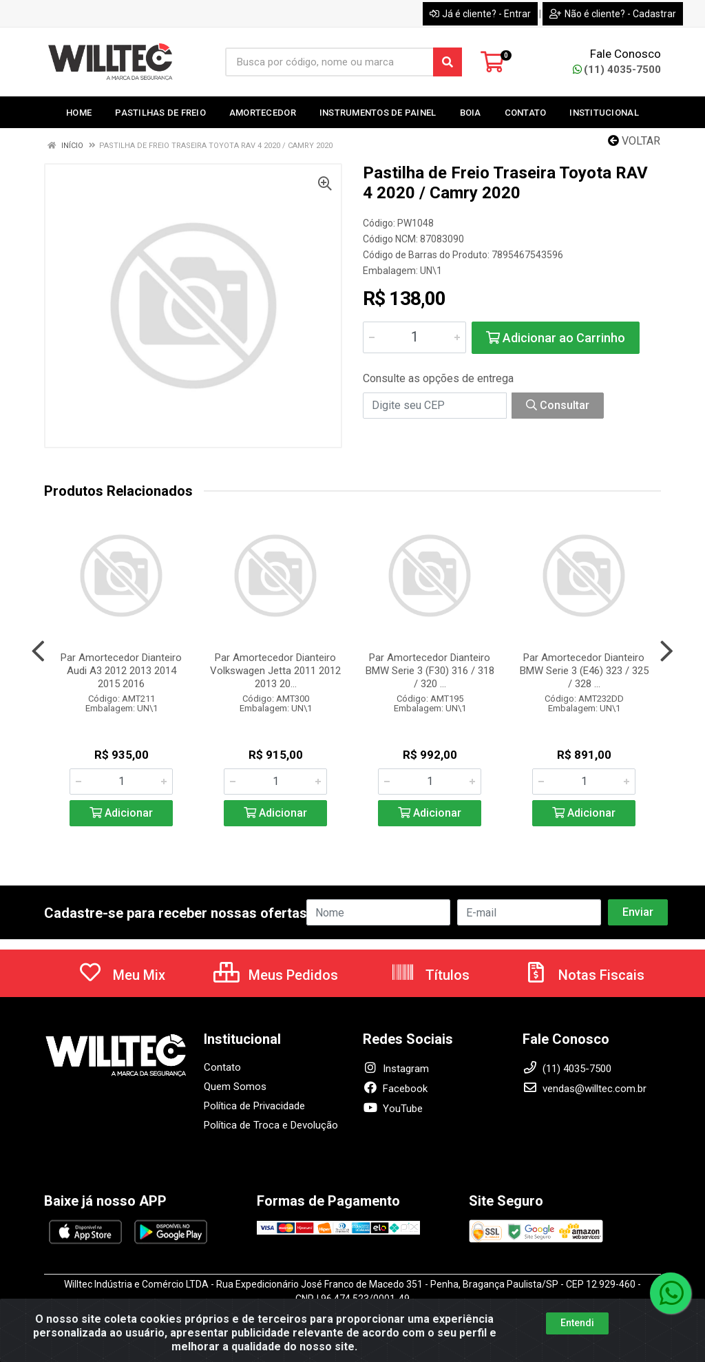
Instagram (396, 1068)
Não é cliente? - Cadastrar (612, 13)
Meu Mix (121, 975)
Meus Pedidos (275, 975)
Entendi (577, 1322)
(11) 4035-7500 (617, 69)
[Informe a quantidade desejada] (414, 337)
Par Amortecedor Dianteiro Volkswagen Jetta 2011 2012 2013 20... (275, 670)
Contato (222, 1067)
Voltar (634, 140)
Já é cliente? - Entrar (480, 13)
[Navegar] (38, 651)
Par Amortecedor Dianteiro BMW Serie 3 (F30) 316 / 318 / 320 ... (430, 670)
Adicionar (121, 812)
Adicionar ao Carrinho (555, 338)
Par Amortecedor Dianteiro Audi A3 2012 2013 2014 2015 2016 (121, 670)
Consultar (557, 405)
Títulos (430, 975)
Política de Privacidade (254, 1106)
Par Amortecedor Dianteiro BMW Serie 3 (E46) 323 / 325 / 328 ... (584, 670)
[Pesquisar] (447, 62)
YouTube (393, 1108)
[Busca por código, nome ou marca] (329, 62)
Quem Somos (235, 1086)
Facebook (395, 1088)
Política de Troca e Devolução (271, 1125)
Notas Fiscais (583, 975)
